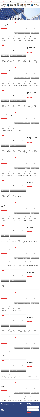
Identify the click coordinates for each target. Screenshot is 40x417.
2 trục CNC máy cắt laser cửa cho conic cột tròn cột (4, 287)
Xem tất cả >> (29, 52)
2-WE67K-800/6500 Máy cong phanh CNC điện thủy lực (17, 33)
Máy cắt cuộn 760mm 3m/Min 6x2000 (17, 348)
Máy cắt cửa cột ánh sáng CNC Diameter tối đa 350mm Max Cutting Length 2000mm (26, 123)
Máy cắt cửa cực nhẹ (6, 115)
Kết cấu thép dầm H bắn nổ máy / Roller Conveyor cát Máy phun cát (9, 265)
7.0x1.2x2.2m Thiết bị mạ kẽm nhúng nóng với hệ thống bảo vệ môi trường (14, 400)
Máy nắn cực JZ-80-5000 (20, 331)
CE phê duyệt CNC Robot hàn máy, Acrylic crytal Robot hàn (4, 377)
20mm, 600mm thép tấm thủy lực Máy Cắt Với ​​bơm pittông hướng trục (25, 242)
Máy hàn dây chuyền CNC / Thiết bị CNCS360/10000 (30, 107)
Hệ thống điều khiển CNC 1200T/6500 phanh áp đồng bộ (14, 40)
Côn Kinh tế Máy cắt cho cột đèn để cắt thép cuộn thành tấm (22, 190)
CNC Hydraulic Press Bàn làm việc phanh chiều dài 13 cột (20, 40)
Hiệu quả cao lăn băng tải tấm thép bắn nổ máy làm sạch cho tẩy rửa (26, 258)
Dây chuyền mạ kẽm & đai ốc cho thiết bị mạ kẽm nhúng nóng (25, 400)
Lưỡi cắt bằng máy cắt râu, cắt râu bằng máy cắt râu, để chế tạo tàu (5, 235)
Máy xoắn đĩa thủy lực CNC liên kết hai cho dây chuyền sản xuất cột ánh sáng (26, 78)
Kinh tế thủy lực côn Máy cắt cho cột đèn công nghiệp (25, 197)
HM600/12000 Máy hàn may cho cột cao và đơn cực (5, 145)
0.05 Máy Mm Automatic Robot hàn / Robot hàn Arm (36, 377)
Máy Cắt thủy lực (31, 227)
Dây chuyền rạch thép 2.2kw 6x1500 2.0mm (34, 348)
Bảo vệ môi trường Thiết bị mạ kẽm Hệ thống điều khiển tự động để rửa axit (17, 393)
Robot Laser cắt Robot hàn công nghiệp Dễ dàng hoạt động (9, 377)
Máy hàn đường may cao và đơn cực (32, 138)
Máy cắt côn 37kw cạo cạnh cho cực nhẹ (13, 190)
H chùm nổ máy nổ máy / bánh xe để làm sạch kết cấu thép (20, 265)
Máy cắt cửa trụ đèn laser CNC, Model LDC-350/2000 (34, 123)
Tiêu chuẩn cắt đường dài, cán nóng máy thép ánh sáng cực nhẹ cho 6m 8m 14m (34, 78)
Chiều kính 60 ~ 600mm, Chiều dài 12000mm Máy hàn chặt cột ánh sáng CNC (22, 100)
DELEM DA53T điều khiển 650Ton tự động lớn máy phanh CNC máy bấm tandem (13, 55)
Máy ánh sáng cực (6, 70)
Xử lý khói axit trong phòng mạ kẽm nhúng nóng (26, 393)
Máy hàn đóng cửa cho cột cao (5, 100)
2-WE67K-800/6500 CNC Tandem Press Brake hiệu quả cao (9, 62)
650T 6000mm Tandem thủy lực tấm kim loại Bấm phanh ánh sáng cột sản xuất (34, 33)
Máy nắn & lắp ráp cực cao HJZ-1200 (5, 325)
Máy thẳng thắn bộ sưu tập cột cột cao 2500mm (13, 325)
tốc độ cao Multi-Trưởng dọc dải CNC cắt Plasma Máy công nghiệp (4, 310)
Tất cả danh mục (21, 408)
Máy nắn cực (30, 317)
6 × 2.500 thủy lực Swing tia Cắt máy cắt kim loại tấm (36, 242)
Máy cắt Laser (30, 272)
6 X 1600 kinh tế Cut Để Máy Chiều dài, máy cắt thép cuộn (30, 175)
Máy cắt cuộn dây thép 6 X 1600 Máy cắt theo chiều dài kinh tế (34, 168)
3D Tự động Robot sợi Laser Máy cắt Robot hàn (13, 370)
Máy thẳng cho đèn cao (25, 331)
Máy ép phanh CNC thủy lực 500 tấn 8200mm (26, 33)
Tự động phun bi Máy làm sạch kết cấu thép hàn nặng (14, 265)
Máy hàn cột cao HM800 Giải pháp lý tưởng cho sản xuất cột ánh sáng (30, 152)
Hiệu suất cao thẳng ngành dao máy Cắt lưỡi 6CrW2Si (13, 235)
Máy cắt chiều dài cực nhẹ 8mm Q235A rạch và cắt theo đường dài (20, 175)
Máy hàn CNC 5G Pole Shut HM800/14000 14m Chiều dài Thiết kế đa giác (13, 100)
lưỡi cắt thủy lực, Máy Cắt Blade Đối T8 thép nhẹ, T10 (4, 242)
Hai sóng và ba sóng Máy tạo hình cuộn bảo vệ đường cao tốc (30, 220)
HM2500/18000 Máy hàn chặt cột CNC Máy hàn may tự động (25, 152)
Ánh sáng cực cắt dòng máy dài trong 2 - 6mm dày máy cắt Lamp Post (14, 197)
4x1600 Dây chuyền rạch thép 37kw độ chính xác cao (26, 348)
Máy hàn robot (30, 362)
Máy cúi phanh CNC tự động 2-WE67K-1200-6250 (25, 40)
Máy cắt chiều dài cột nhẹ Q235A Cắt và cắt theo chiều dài (17, 168)
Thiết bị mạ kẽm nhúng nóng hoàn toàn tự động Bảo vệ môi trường (20, 400)
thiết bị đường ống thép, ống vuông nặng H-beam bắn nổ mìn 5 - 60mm (30, 265)
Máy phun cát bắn (5, 250)
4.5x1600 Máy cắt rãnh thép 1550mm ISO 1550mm (4, 355)
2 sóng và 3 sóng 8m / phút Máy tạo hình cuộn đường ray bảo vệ (25, 220)
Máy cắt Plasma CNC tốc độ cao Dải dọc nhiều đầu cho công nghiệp (34, 303)
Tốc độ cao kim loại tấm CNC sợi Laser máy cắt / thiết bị (5, 280)
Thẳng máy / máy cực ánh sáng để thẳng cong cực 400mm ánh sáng (25, 85)
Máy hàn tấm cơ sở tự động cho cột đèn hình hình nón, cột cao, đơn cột (17, 78)
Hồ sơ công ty (14, 404)
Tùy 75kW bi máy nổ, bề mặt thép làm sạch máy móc (4, 265)
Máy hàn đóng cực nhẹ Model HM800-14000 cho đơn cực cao (20, 107)
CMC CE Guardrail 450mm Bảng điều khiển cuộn (14, 220)
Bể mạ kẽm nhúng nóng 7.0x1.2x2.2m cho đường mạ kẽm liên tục (9, 400)
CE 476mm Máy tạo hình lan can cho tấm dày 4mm (20, 220)
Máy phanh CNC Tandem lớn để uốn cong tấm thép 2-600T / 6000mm (36, 62)
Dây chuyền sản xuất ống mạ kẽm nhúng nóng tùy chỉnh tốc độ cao (4, 400)
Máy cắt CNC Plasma (6, 295)
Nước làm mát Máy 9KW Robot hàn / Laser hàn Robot (22, 370)
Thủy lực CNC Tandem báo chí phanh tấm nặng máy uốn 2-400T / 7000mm (5, 55)
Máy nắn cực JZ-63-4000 (9, 331)
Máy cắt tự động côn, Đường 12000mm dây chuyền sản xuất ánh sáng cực (5, 190)
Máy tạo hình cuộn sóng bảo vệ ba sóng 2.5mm (17, 213)
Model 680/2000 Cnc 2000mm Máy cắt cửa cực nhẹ (20, 130)
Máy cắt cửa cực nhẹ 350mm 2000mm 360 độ (17, 123)
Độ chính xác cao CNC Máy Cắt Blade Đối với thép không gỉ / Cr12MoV (9, 242)
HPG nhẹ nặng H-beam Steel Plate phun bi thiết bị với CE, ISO (17, 258)
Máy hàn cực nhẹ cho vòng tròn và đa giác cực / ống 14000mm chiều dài (25, 107)
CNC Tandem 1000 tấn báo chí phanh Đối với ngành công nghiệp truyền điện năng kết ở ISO (4, 62)
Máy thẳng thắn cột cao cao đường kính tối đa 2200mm (22, 325)
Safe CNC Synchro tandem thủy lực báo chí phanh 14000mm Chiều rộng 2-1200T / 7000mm (22, 55)
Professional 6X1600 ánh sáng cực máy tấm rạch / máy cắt (9, 85)
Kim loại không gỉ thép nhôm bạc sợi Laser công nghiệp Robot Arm (20, 377)
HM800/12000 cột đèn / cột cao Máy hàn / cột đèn (22, 145)
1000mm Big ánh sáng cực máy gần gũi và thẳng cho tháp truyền (30, 85)
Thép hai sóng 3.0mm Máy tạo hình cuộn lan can (34, 213)
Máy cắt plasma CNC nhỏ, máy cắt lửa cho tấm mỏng (17, 303)
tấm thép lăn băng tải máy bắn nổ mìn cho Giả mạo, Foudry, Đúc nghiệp (34, 258)
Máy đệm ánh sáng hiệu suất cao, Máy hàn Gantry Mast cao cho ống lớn (20, 85)
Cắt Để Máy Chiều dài (6, 160)
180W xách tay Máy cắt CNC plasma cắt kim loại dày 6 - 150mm (14, 310)
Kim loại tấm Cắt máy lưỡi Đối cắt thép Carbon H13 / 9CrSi (22, 235)
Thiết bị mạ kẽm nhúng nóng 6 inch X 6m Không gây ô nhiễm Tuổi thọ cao (30, 400)
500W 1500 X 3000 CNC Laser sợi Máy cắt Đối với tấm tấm (22, 280)
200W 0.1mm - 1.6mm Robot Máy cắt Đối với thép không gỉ (14, 377)
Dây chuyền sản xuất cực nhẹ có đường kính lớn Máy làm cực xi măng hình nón (13, 145)
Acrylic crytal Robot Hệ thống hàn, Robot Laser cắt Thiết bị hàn (25, 377)
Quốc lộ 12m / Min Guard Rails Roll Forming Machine (4, 220)
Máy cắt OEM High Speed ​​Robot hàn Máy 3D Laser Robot (30, 377)
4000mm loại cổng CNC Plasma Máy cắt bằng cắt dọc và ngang (26, 303)
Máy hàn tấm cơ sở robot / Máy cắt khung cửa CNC (5, 370)
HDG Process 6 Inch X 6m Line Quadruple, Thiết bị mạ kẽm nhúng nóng (36, 400)
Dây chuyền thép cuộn (6, 340)
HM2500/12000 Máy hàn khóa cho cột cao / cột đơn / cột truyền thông (9, 152)
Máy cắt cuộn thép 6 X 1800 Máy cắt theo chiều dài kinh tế (26, 168)
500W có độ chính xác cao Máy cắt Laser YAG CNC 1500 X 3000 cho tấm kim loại (13, 280)
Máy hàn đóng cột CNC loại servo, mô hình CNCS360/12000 (9, 107)
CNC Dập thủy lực (5, 25)
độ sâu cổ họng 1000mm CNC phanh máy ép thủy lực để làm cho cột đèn (30, 40)
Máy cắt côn (30, 182)
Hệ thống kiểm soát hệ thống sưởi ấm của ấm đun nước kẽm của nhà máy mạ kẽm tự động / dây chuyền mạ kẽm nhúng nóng (34, 393)
